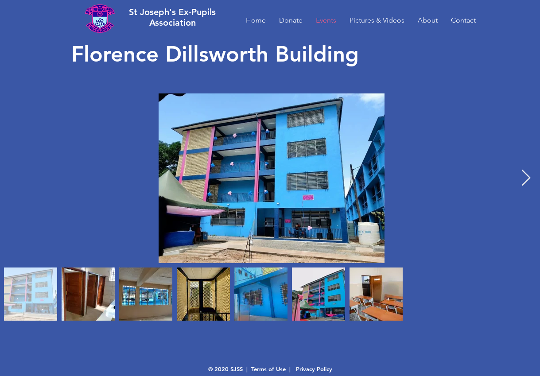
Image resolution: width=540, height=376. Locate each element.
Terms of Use (268, 368)
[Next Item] (526, 178)
